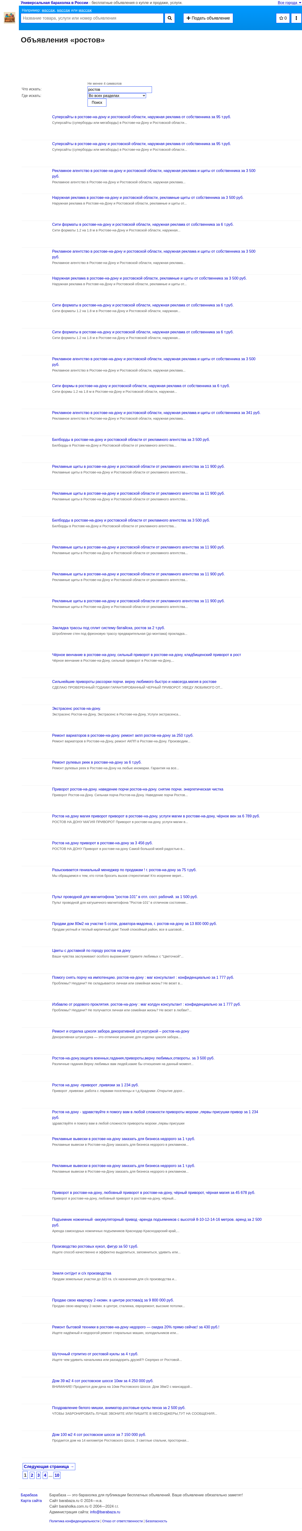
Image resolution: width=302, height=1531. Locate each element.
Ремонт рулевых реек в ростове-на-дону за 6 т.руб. (97, 762)
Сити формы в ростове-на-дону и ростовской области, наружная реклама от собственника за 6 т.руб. (141, 386)
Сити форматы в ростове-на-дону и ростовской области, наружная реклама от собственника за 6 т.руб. (143, 224)
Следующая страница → (49, 1466)
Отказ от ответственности (122, 1521)
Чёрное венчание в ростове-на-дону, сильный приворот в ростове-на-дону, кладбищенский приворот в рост (146, 655)
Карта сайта (31, 1501)
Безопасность (156, 1521)
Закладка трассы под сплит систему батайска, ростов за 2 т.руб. (108, 628)
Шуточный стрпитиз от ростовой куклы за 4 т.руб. (95, 1354)
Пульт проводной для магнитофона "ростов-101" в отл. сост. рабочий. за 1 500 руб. (125, 897)
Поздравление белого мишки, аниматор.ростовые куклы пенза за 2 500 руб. (118, 1408)
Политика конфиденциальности (74, 1521)
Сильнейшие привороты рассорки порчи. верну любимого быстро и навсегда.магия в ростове (134, 682)
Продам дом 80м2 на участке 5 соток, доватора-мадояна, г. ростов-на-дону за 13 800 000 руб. (134, 924)
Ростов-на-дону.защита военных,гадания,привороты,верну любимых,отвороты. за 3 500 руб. (133, 1058)
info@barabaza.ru (105, 1512)
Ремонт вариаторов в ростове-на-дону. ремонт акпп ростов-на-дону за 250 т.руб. (122, 735)
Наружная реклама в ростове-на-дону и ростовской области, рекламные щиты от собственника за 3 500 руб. (147, 198)
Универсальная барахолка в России (54, 3)
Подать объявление (208, 18)
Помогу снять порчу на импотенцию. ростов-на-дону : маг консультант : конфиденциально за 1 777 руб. (143, 977)
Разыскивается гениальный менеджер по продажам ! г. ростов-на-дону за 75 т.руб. (124, 870)
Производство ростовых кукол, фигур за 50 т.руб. (95, 1246)
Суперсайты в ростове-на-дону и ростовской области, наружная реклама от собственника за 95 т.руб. (141, 117)
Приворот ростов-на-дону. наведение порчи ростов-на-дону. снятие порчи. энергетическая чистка (137, 789)
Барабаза (29, 1495)
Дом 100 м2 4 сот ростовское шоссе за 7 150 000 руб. (99, 1435)
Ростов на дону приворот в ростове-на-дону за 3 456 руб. (102, 843)
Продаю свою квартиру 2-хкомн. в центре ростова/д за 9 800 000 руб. (113, 1300)
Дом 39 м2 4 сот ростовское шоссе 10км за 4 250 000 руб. (103, 1381)
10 (57, 1475)
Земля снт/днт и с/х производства (81, 1273)
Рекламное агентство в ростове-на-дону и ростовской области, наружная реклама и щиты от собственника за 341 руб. (156, 413)
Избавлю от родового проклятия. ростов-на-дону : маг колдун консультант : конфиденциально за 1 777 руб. (146, 1004)
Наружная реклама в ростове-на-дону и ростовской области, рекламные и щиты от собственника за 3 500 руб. (149, 278)
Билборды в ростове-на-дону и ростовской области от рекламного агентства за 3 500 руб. (131, 440)
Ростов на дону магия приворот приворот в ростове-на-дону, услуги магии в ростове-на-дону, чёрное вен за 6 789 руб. (156, 816)
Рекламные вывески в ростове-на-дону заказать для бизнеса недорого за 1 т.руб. (123, 1139)
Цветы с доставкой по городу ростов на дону (91, 951)
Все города (290, 3)
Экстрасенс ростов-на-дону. (76, 709)
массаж (48, 10)
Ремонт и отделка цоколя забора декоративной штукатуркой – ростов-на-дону (120, 1031)
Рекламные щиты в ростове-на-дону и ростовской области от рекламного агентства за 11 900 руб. (138, 466)
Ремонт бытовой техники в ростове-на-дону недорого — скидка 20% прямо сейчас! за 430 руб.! (135, 1327)
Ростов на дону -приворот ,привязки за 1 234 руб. (95, 1085)
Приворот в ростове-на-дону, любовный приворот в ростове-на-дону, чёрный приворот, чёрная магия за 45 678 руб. (153, 1193)
